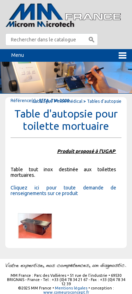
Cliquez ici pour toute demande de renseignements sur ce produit (63, 190)
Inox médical (69, 101)
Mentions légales (71, 288)
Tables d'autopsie (104, 101)
